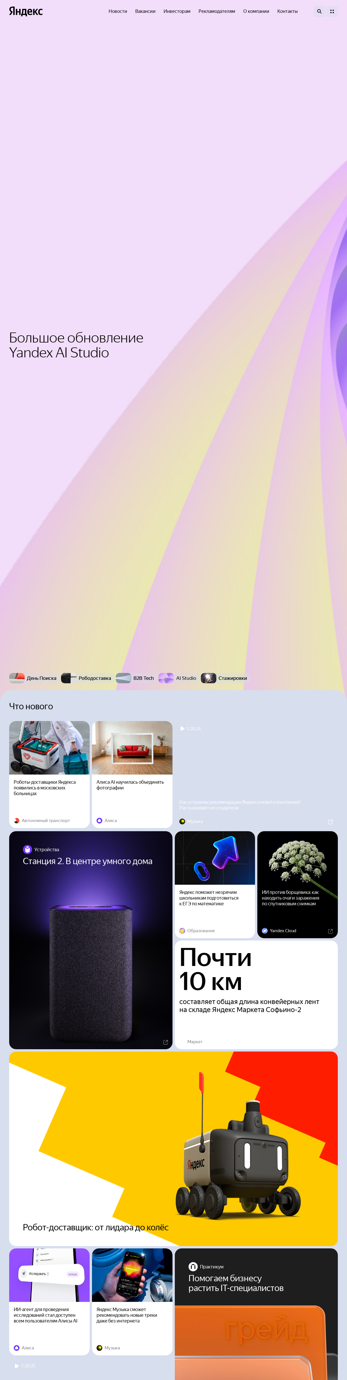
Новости (118, 11)
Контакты (287, 11)
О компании (256, 11)
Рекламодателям (217, 11)
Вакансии (145, 11)
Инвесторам (177, 11)
